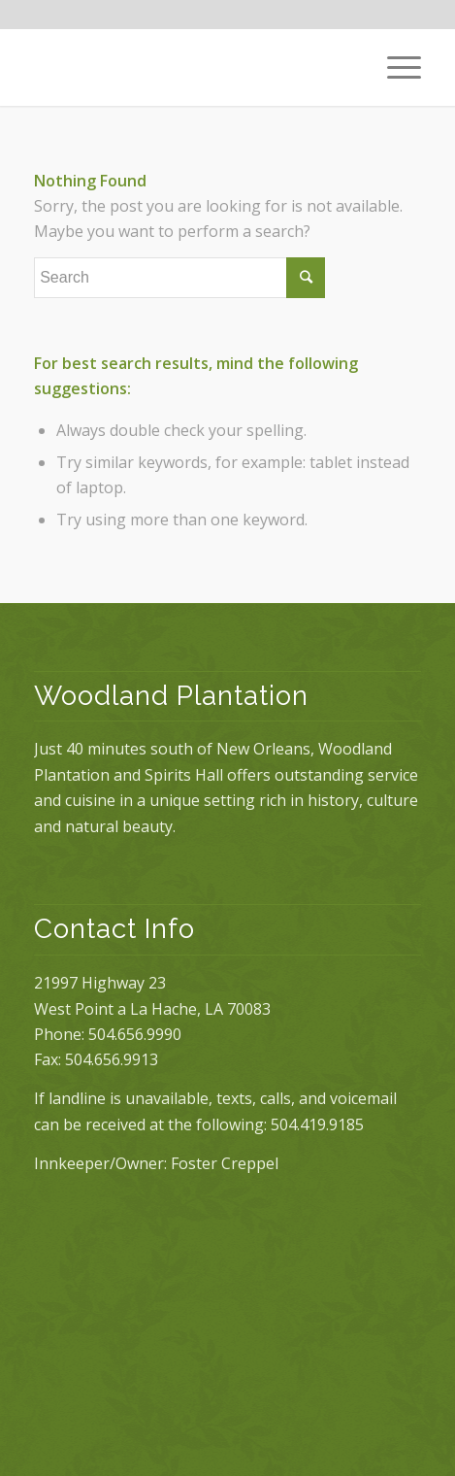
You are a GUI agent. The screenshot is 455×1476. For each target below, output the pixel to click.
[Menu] (394, 67)
